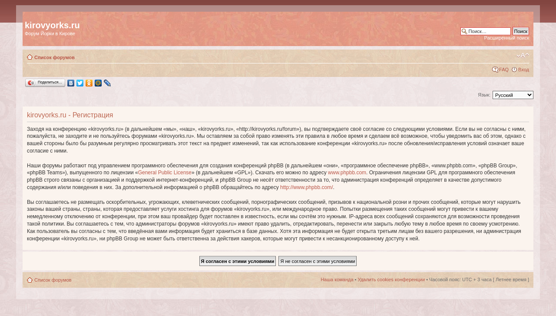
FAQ (504, 69)
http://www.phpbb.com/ (306, 187)
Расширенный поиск (506, 37)
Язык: (484, 94)
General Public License (165, 173)
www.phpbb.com (347, 173)
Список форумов (54, 57)
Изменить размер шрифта (522, 56)
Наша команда (337, 279)
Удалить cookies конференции (391, 279)
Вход (523, 69)
